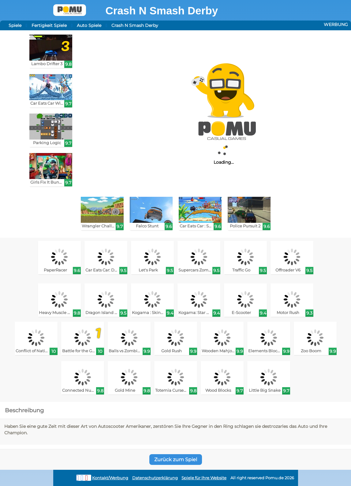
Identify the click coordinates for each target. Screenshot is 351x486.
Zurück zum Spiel (175, 459)
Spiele (15, 25)
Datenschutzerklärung (155, 478)
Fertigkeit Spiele (49, 25)
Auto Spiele (89, 25)
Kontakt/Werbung (110, 478)
